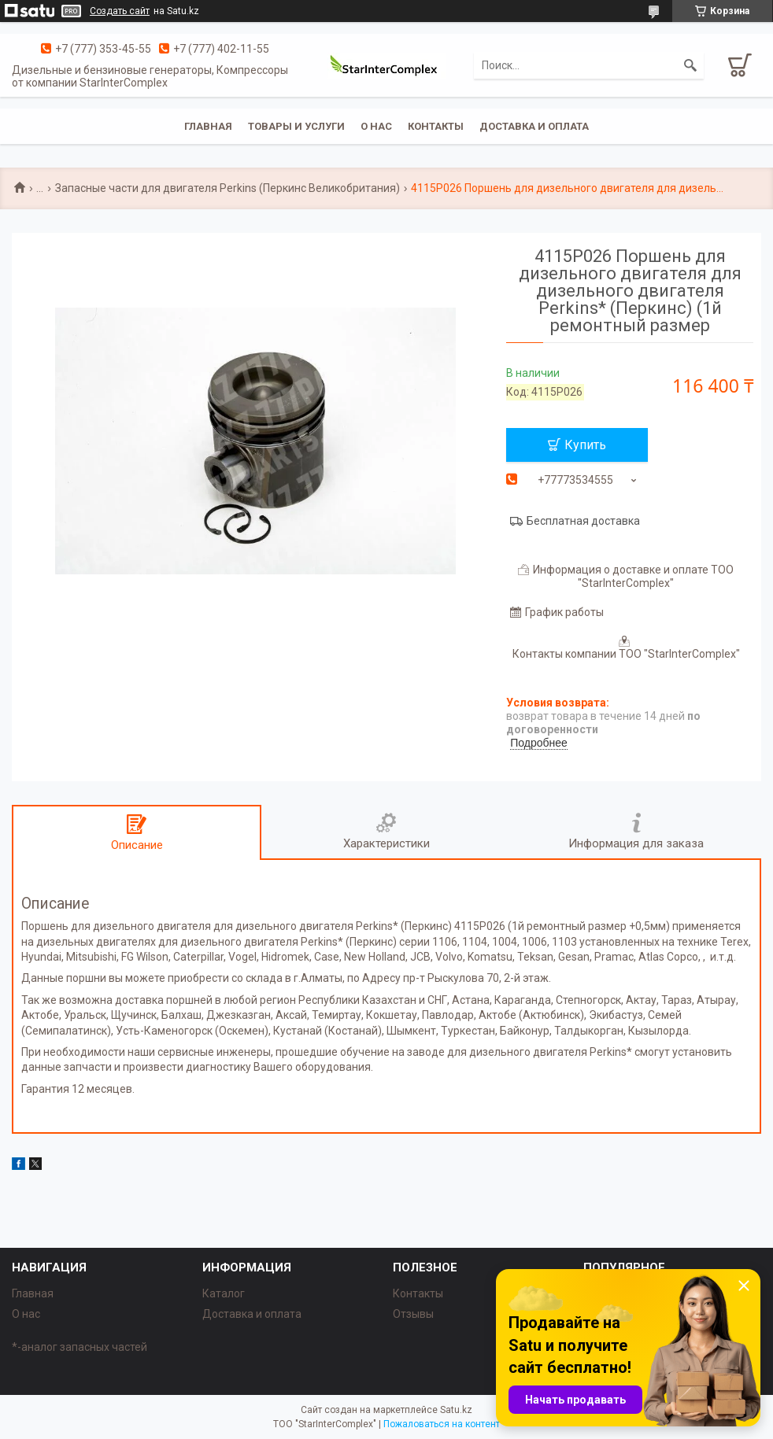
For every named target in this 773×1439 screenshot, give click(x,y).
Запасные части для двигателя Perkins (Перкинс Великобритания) (227, 188)
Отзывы (413, 1314)
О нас (376, 126)
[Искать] (690, 65)
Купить (585, 444)
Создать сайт (120, 11)
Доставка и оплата (534, 126)
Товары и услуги (296, 126)
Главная (208, 126)
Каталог (223, 1293)
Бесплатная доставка (583, 521)
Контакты (436, 126)
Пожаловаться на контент (441, 1424)
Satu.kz (456, 1409)
